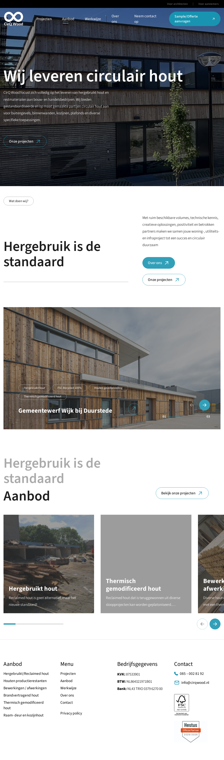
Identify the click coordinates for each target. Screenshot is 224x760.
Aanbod (68, 19)
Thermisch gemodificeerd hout (42, 400)
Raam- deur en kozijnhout (24, 715)
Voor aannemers (208, 4)
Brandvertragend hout (21, 695)
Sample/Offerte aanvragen (195, 19)
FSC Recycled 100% (70, 391)
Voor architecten (177, 4)
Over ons (115, 18)
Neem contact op (145, 18)
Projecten (44, 19)
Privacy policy (71, 713)
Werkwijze (93, 19)
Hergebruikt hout (34, 391)
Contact (66, 702)
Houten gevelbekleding (108, 391)
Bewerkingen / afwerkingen (25, 688)
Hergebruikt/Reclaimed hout (26, 673)
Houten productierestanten (25, 681)
